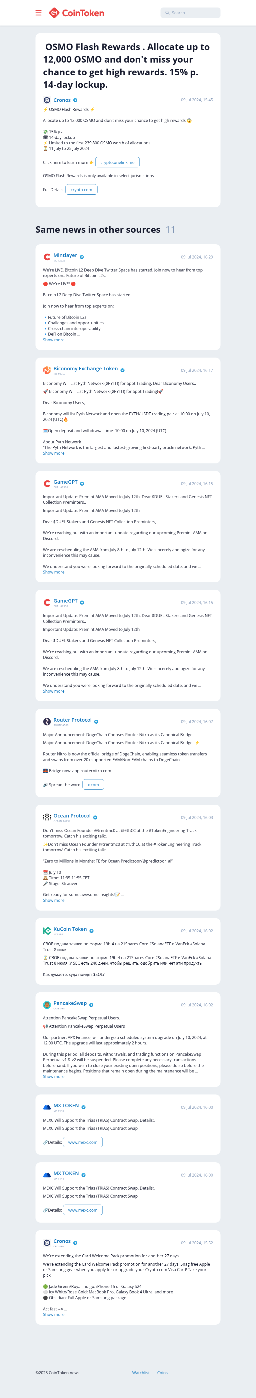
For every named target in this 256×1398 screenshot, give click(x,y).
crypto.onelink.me (117, 162)
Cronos (62, 100)
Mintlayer (65, 255)
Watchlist (141, 1372)
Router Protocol (73, 719)
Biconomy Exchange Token (86, 368)
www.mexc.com (83, 1142)
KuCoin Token (70, 929)
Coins (162, 1372)
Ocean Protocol (72, 815)
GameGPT (66, 481)
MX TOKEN (66, 1105)
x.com (93, 784)
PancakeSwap (70, 1003)
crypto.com (81, 189)
